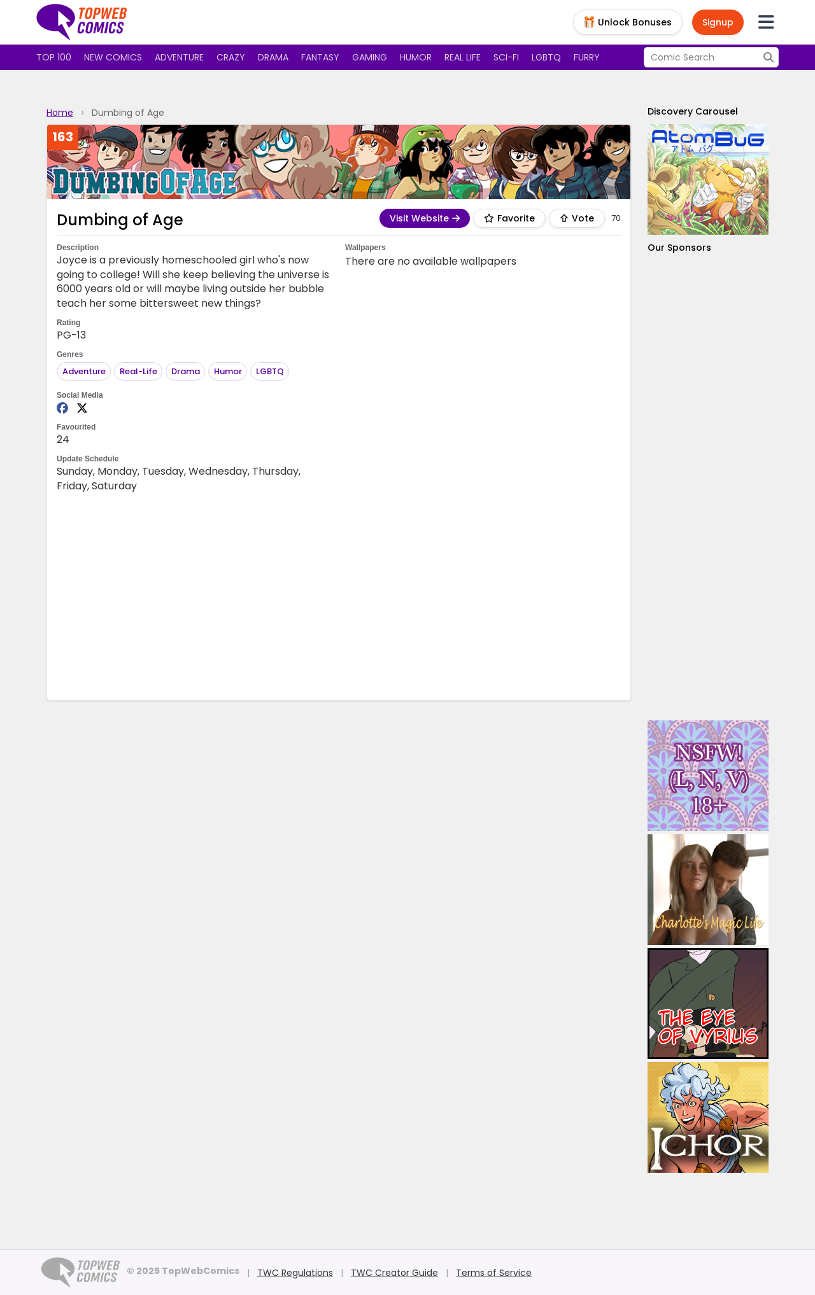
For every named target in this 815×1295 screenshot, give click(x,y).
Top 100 (53, 57)
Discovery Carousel (693, 111)
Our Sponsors (679, 247)
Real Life (462, 57)
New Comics (113, 57)
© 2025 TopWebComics (183, 1270)
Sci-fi (506, 57)
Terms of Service (494, 1272)
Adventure (179, 57)
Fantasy (320, 57)
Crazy (230, 57)
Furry (587, 57)
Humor (416, 57)
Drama (273, 57)
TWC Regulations (295, 1272)
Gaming (369, 57)
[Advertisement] (338, 595)
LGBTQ (546, 57)
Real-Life (138, 371)
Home (59, 112)
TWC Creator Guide (394, 1272)
